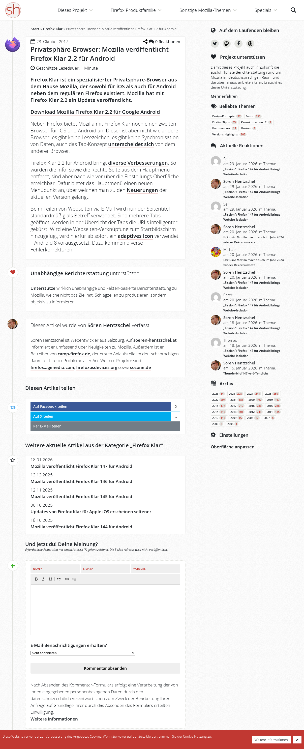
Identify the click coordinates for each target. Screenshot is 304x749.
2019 (274, 399)
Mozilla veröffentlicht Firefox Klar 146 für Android (81, 481)
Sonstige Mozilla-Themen (205, 10)
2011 (274, 412)
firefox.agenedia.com (52, 367)
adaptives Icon (135, 236)
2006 (217, 424)
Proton (248, 128)
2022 (219, 399)
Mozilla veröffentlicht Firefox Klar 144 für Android (81, 527)
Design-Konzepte (227, 116)
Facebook (238, 44)
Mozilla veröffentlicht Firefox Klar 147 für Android (81, 466)
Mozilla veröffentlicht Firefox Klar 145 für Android (81, 496)
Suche (293, 10)
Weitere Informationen (54, 719)
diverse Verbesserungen (138, 162)
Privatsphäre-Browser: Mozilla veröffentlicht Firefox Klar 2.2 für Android (100, 54)
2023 (272, 393)
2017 (237, 406)
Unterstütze (43, 288)
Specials (263, 10)
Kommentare (224, 128)
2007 (269, 418)
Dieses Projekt (72, 10)
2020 (256, 399)
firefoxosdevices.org (96, 367)
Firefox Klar (53, 28)
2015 (274, 406)
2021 (237, 399)
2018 (219, 406)
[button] (36, 579)
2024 (254, 393)
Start (35, 28)
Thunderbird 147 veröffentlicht (245, 373)
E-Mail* (88, 568)
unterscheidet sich (131, 144)
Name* (37, 568)
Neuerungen (142, 190)
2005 (232, 424)
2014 (219, 412)
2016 (256, 406)
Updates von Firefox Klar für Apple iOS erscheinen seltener (91, 511)
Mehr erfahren (224, 96)
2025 (236, 393)
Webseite (139, 568)
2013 (237, 412)
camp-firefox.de (74, 354)
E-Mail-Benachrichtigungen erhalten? (69, 645)
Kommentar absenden (105, 668)
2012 (256, 412)
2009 (236, 418)
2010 (219, 418)
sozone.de (140, 367)
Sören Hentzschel (239, 181)
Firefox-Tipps (224, 122)
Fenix (254, 116)
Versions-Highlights (229, 134)
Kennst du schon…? (256, 122)
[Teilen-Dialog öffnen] (145, 41)
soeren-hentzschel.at (155, 340)
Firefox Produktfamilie (133, 10)
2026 (218, 393)
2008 (253, 418)
